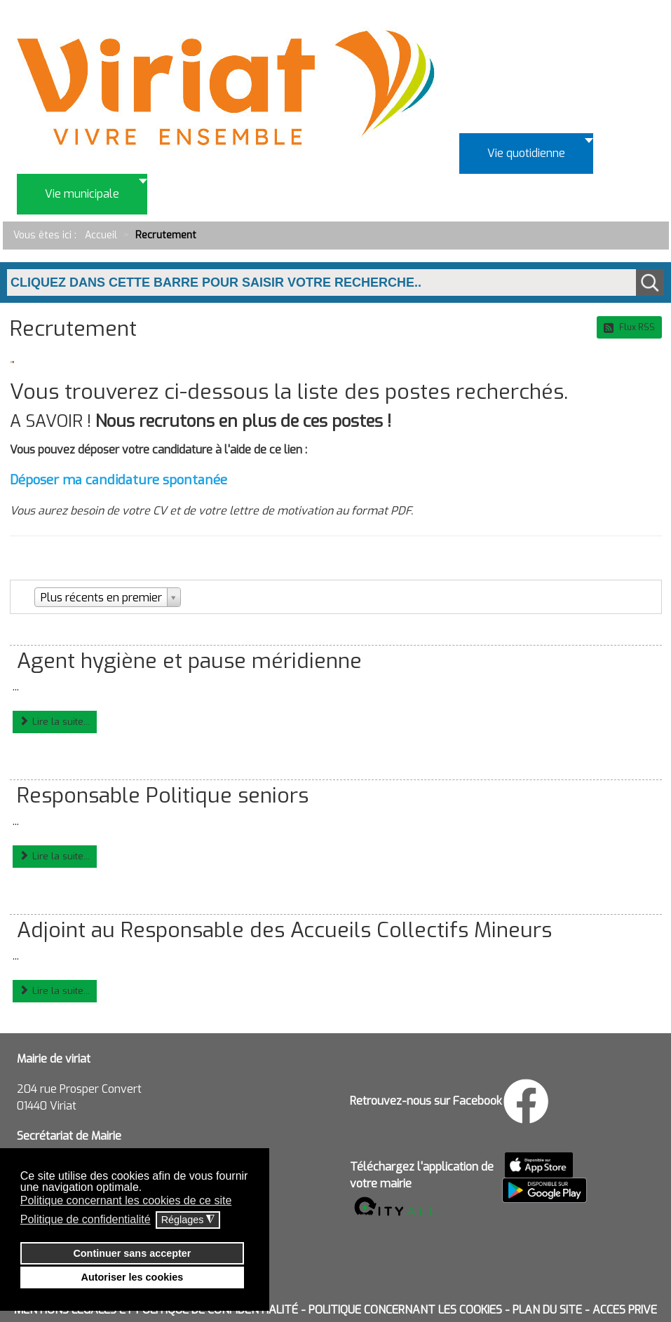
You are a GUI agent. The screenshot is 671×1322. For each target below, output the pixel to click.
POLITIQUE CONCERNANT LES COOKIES (405, 1309)
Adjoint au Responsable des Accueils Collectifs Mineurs (284, 930)
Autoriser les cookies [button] (132, 1277)
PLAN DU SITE (547, 1309)
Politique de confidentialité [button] (85, 1219)
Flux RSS (629, 327)
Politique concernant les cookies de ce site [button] (126, 1200)
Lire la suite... (55, 722)
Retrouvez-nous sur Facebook (426, 1100)
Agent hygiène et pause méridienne (189, 661)
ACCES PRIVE (624, 1309)
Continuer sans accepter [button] (132, 1253)
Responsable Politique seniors (163, 796)
